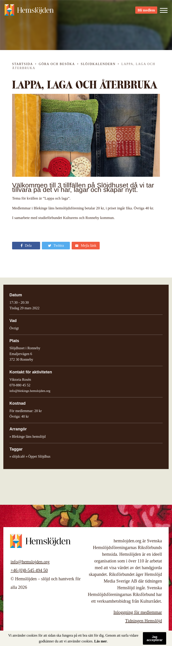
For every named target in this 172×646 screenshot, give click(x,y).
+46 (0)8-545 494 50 (29, 570)
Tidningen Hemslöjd (143, 620)
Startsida (22, 64)
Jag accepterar (155, 638)
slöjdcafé (18, 456)
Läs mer (100, 641)
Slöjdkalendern (98, 64)
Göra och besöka (57, 64)
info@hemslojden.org (30, 561)
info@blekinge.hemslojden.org (29, 391)
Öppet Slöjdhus (39, 456)
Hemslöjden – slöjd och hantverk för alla (29, 11)
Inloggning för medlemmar (137, 612)
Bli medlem (146, 11)
